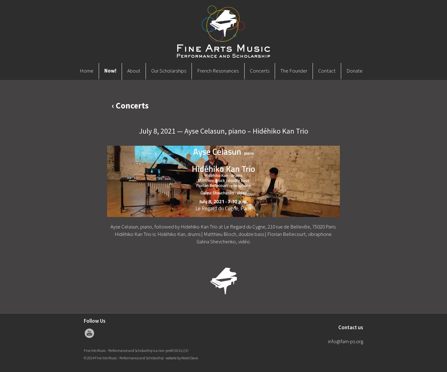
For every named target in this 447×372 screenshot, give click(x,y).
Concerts (259, 70)
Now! (110, 70)
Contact (327, 70)
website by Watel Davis (182, 358)
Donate (354, 70)
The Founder (293, 70)
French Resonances (218, 70)
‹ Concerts (130, 105)
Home (86, 70)
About (133, 70)
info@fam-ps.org (345, 341)
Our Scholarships (168, 70)
